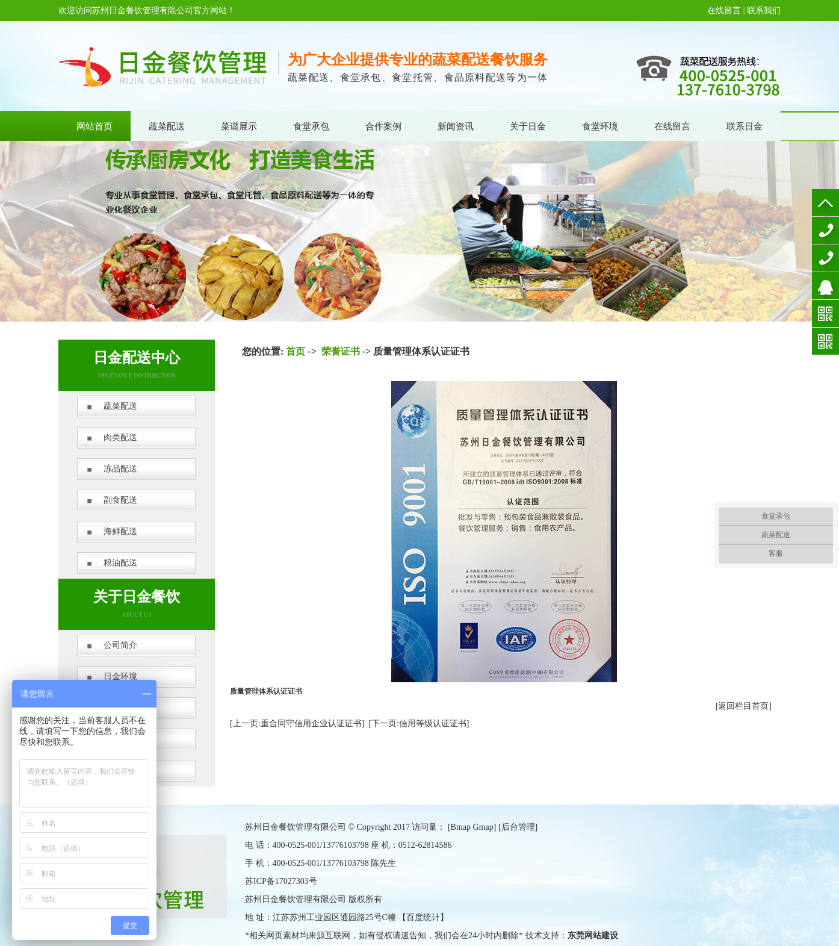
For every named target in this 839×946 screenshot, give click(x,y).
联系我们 (764, 10)
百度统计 (423, 917)
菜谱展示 (239, 126)
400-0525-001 (825, 230)
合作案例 (383, 126)
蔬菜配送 (167, 126)
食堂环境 (600, 126)
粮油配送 (120, 562)
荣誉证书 (340, 351)
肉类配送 (120, 437)
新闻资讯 (456, 126)
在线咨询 (825, 285)
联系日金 (744, 126)
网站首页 (94, 126)
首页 (295, 351)
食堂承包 (311, 126)
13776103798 (825, 258)
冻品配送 (120, 468)
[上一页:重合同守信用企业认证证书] (297, 723)
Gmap (483, 827)
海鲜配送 (120, 531)
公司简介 (120, 645)
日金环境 (120, 676)
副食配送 (120, 500)
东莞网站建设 (593, 935)
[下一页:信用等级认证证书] (418, 723)
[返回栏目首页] (744, 706)
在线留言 (724, 10)
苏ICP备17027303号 (281, 881)
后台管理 (518, 827)
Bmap (461, 827)
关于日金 (528, 126)
